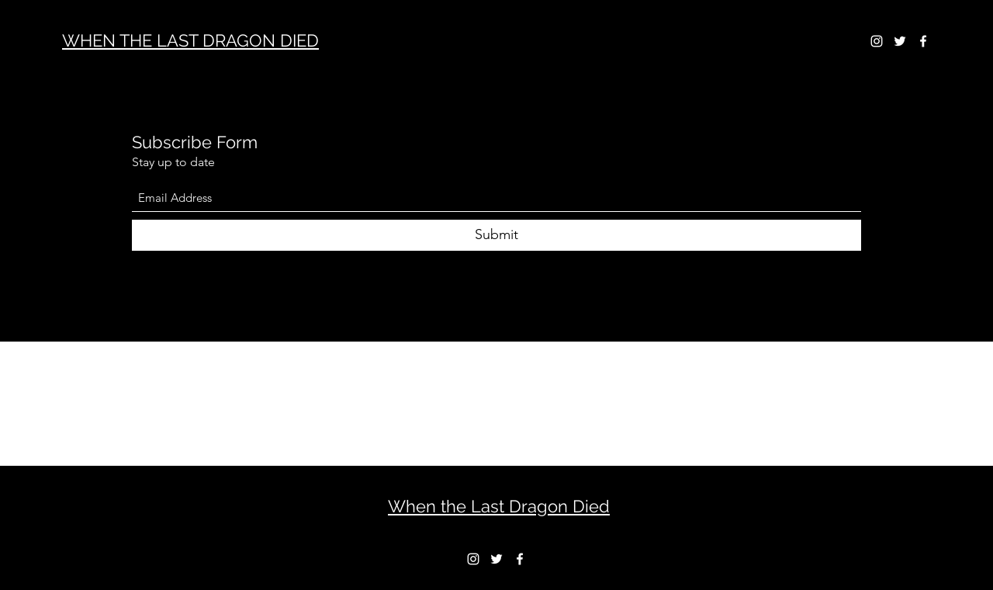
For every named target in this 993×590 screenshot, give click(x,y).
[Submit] (496, 235)
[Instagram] (876, 41)
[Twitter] (900, 41)
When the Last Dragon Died (499, 506)
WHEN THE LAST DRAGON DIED (190, 40)
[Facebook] (923, 41)
